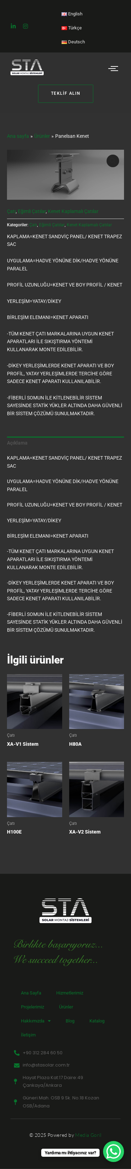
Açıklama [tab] (17, 443)
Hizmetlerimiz (69, 993)
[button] (113, 161)
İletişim (28, 1034)
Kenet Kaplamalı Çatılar (73, 211)
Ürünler (66, 1006)
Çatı (11, 211)
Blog (70, 1020)
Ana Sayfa (31, 993)
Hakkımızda (36, 1021)
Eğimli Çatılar (32, 211)
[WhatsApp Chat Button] (113, 1151)
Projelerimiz (32, 1006)
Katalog (96, 1020)
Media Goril (88, 1135)
